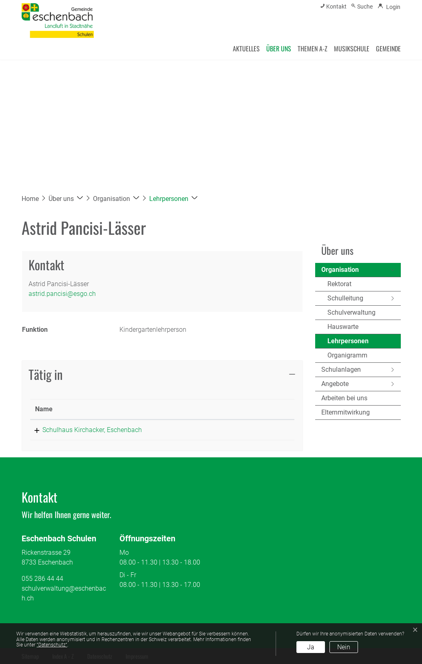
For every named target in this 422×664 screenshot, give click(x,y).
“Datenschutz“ (52, 645)
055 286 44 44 (42, 578)
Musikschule (351, 48)
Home (30, 199)
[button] (66, 199)
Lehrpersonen (348, 343)
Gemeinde (388, 48)
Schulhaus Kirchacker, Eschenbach (85, 430)
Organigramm (347, 355)
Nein (343, 647)
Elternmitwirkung (345, 412)
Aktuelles (246, 48)
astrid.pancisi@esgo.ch (62, 294)
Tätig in (46, 374)
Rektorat (339, 284)
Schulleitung (345, 298)
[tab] (162, 375)
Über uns (278, 48)
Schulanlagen (341, 369)
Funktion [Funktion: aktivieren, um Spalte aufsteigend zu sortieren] (203, 409)
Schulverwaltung (351, 312)
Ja (310, 647)
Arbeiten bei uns (344, 398)
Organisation (340, 270)
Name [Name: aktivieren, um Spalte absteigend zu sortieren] (44, 409)
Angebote (335, 384)
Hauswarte (342, 327)
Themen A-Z (312, 48)
